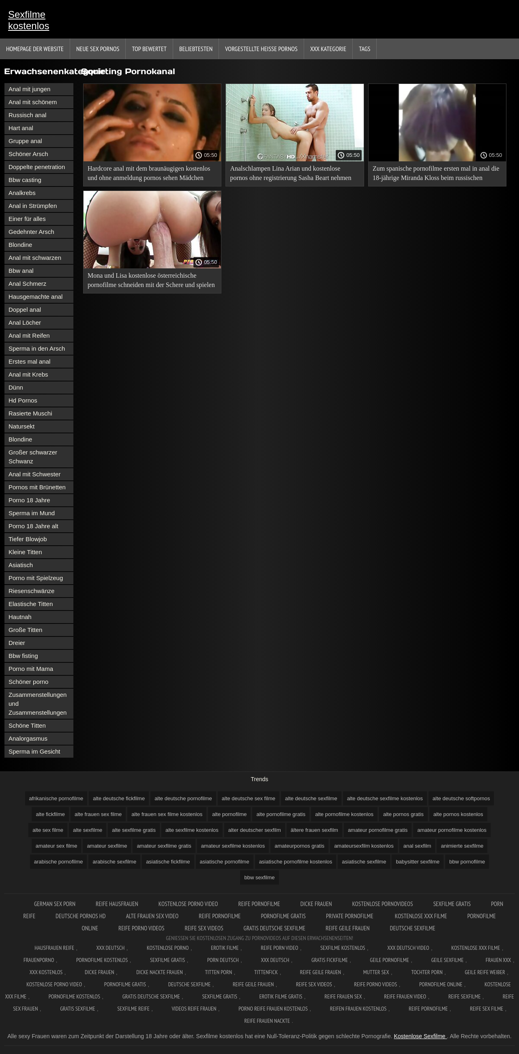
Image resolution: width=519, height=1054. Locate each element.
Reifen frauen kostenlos (358, 1008)
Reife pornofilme (259, 904)
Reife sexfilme (464, 996)
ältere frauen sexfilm (314, 830)
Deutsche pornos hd (81, 916)
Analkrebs (22, 192)
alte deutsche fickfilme (119, 798)
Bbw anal (21, 270)
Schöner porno (28, 681)
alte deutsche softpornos (461, 798)
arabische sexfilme (114, 862)
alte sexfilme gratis (134, 830)
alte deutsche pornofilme (183, 798)
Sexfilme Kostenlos (342, 947)
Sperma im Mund (32, 513)
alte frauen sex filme (98, 814)
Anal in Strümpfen (33, 205)
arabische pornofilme (58, 862)
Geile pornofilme (389, 960)
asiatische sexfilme (364, 862)
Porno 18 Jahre (29, 500)
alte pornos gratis (403, 814)
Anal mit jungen (29, 89)
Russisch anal (27, 114)
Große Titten (25, 629)
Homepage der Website (35, 49)
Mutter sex (376, 972)
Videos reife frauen (194, 1008)
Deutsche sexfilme (412, 928)
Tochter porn (426, 972)
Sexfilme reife (133, 1008)
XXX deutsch (275, 960)
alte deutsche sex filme (248, 798)
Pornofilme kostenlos (102, 960)
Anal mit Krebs (28, 374)
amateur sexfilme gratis (164, 846)
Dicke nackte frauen (159, 972)
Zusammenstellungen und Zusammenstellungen (37, 703)
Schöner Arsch (28, 153)
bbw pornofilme (467, 862)
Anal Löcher (25, 322)
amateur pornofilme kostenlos (452, 830)
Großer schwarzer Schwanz (33, 457)
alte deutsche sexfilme (311, 798)
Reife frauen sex (343, 996)
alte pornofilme (229, 814)
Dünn (16, 387)
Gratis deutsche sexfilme (274, 928)
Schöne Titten (27, 725)
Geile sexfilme (447, 960)
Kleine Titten (25, 551)
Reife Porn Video (279, 947)
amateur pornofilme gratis (377, 830)
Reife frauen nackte (267, 1020)
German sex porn (54, 904)
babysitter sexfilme (418, 862)
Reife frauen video (405, 996)
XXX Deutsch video (408, 947)
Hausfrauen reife (54, 947)
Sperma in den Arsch (37, 348)
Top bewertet (149, 49)
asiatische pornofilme (224, 862)
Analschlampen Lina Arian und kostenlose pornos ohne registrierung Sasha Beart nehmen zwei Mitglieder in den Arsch (290, 174)
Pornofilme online (440, 984)
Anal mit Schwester (34, 474)
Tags (364, 49)
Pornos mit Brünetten (37, 487)
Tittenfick (266, 972)
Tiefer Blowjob (28, 539)
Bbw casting (25, 179)
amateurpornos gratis (299, 846)
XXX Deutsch (111, 947)
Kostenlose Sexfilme (420, 1036)
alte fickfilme (50, 814)
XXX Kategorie (328, 49)
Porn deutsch (223, 960)
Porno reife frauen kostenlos (273, 1008)
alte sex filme (47, 830)
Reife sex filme (486, 1008)
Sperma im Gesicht (34, 751)
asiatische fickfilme (168, 862)
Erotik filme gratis (281, 996)
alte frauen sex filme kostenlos (166, 814)
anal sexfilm (417, 846)
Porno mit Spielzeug (36, 577)
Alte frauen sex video (152, 916)
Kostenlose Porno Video (188, 904)
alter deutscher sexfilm (254, 830)
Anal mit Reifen (29, 335)
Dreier (17, 642)
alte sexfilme (87, 830)
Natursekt (21, 426)
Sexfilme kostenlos (28, 20)
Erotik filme (224, 947)
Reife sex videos (203, 928)
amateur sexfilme (107, 846)
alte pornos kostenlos (458, 814)
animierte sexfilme (462, 846)
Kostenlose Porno (168, 947)
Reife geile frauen (348, 928)
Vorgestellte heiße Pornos (261, 49)
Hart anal (21, 127)
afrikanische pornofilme (56, 798)
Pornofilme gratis (283, 916)
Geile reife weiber (485, 972)
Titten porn (218, 972)
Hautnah (20, 616)
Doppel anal (25, 309)
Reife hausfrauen (117, 904)
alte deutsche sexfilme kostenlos (385, 798)
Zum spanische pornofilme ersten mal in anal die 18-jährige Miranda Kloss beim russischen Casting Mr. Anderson (436, 174)
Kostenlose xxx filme (421, 916)
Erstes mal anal (29, 361)
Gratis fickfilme (329, 960)
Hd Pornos (23, 400)
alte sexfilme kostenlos (192, 830)
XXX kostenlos (46, 972)
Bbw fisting (23, 655)
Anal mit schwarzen (35, 257)
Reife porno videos (141, 928)
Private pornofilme (350, 916)
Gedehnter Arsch (31, 231)
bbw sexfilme (259, 877)
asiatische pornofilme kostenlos (295, 862)
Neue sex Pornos (98, 49)
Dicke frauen (316, 904)
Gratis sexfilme (77, 1008)
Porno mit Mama (31, 668)
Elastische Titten (31, 603)
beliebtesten (195, 49)
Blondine (20, 244)
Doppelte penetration (37, 166)
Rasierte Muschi (30, 413)
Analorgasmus (28, 738)
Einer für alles (27, 218)
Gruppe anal (25, 140)
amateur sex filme (56, 846)
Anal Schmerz (27, 283)
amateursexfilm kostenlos (364, 846)
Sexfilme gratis (452, 904)
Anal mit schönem (33, 102)
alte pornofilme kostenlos (344, 814)
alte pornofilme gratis (280, 814)
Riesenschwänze (31, 590)
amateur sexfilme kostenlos (233, 846)
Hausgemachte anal (35, 296)
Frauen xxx (498, 960)
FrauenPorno (39, 960)
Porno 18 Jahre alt (33, 526)
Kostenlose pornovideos (382, 904)
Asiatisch (21, 564)
